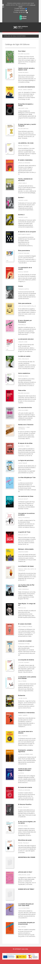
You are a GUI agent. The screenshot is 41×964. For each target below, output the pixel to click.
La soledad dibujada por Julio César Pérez (26, 904)
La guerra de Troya (24, 532)
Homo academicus (24, 373)
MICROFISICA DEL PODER (26, 857)
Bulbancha (21, 695)
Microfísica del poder (25, 840)
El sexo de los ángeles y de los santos (27, 822)
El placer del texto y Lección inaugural (27, 125)
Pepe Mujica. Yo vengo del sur (26, 604)
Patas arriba (22, 390)
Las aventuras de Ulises (25, 496)
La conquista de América (26, 660)
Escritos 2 (21, 215)
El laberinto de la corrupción (27, 232)
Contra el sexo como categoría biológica (24, 769)
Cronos (20, 286)
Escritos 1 (21, 197)
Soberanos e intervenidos (26, 713)
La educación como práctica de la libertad (27, 677)
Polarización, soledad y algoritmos (25, 751)
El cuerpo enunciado (24, 624)
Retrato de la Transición (25, 425)
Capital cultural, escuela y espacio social (26, 69)
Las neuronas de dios (25, 407)
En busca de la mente (25, 787)
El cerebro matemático (25, 160)
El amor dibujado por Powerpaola (25, 321)
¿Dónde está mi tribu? (25, 872)
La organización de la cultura (25, 268)
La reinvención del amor (26, 339)
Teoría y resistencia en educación (25, 179)
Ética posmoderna (24, 250)
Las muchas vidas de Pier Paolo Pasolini (26, 585)
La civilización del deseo (26, 566)
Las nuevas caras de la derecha (25, 732)
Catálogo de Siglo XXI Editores (15, 36)
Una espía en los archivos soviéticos (26, 514)
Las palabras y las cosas (25, 143)
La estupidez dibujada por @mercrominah (26, 923)
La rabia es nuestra (24, 356)
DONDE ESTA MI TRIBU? (26, 889)
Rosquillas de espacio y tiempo (25, 105)
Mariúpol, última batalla (25, 549)
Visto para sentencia (24, 303)
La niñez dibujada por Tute (26, 477)
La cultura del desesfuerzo (26, 87)
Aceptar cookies (21, 17)
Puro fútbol (21, 51)
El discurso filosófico (24, 804)
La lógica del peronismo (26, 460)
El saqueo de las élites (25, 443)
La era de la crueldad (24, 641)
